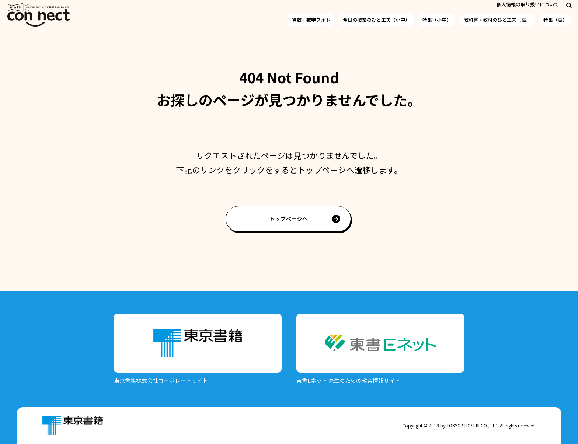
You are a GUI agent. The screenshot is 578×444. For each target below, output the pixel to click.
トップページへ (288, 219)
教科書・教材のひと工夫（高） (497, 19)
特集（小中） (436, 19)
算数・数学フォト (311, 19)
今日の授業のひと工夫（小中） (376, 19)
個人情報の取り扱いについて (528, 4)
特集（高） (555, 19)
